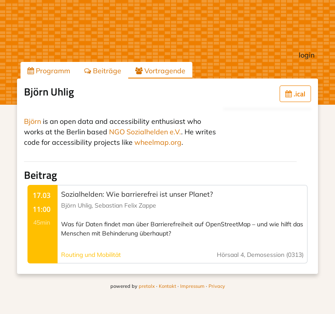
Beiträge (102, 70)
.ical (295, 94)
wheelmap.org (157, 142)
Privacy (217, 286)
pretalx (147, 286)
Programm (48, 70)
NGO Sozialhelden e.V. (145, 131)
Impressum (192, 286)
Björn (32, 121)
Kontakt (167, 286)
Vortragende (160, 70)
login (306, 55)
